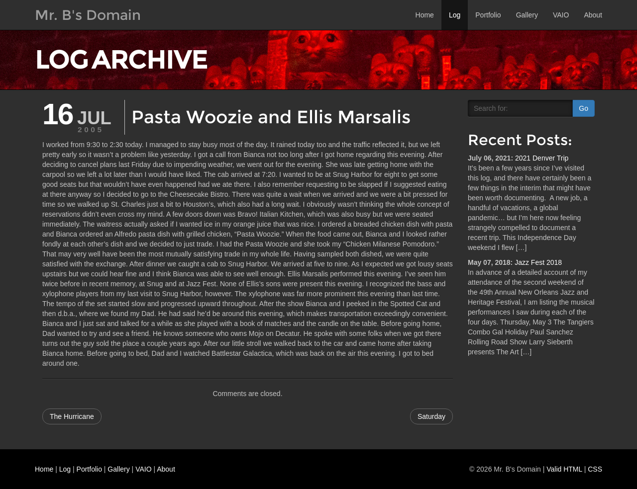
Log (454, 15)
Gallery (527, 15)
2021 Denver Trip (541, 158)
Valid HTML (564, 469)
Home (425, 15)
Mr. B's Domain (88, 14)
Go (583, 108)
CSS (595, 469)
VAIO (561, 15)
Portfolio (488, 15)
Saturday (431, 416)
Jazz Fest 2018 (538, 262)
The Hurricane (72, 416)
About (593, 15)
